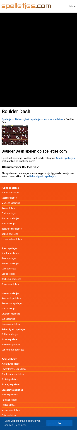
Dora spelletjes (9, 308)
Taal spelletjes (9, 405)
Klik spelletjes (8, 208)
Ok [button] (59, 423)
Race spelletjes (9, 258)
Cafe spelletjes (9, 268)
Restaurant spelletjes (12, 303)
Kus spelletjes (8, 319)
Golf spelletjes (8, 274)
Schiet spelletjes (10, 379)
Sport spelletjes (9, 248)
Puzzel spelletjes (10, 188)
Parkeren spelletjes (11, 344)
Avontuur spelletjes (11, 364)
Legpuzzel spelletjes (12, 239)
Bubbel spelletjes (10, 334)
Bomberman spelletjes (13, 374)
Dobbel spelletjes (10, 234)
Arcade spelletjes (53, 119)
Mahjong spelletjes (11, 203)
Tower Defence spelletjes (14, 369)
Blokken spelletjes (10, 218)
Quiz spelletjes (9, 415)
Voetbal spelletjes (10, 253)
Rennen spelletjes (10, 263)
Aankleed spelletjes (11, 298)
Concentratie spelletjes (13, 349)
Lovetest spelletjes (11, 313)
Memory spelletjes (11, 410)
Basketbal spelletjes (11, 279)
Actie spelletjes (9, 359)
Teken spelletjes (9, 400)
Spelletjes (7, 119)
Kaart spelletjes (9, 198)
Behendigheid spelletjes (28, 119)
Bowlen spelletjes (10, 284)
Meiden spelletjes (10, 293)
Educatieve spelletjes (12, 390)
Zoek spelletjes (9, 213)
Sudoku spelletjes (10, 192)
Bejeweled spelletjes (12, 229)
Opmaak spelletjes (11, 324)
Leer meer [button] (20, 425)
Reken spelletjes (10, 394)
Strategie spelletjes (11, 384)
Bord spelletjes (9, 223)
